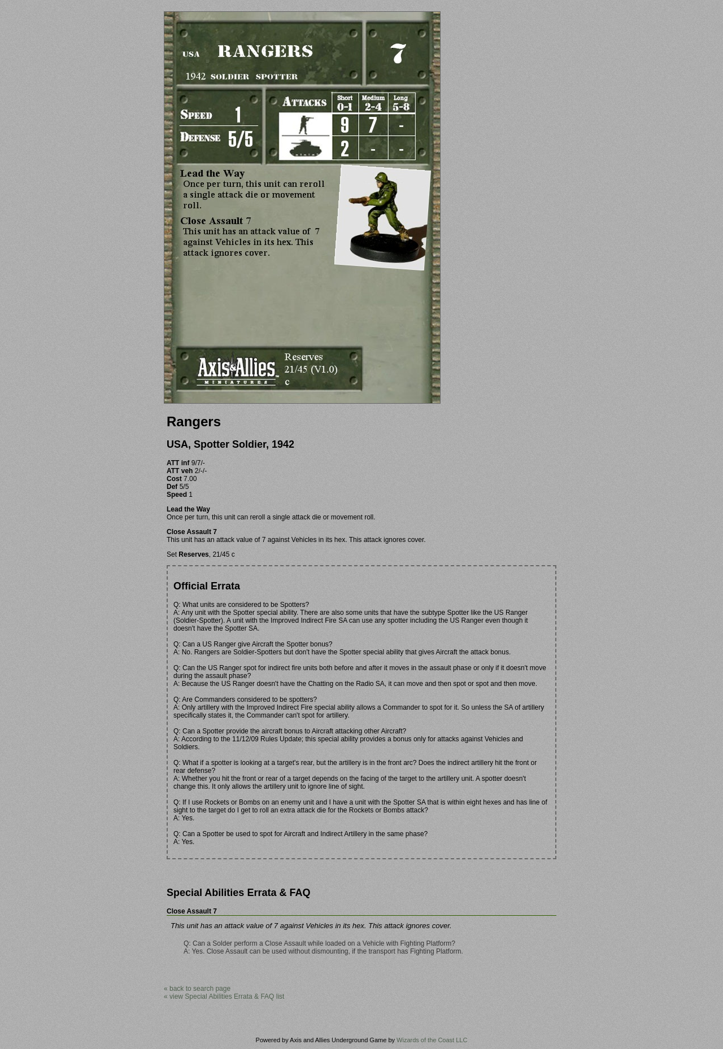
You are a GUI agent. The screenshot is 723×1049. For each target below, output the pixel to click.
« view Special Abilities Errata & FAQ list (224, 996)
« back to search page (197, 989)
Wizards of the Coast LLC (432, 1040)
